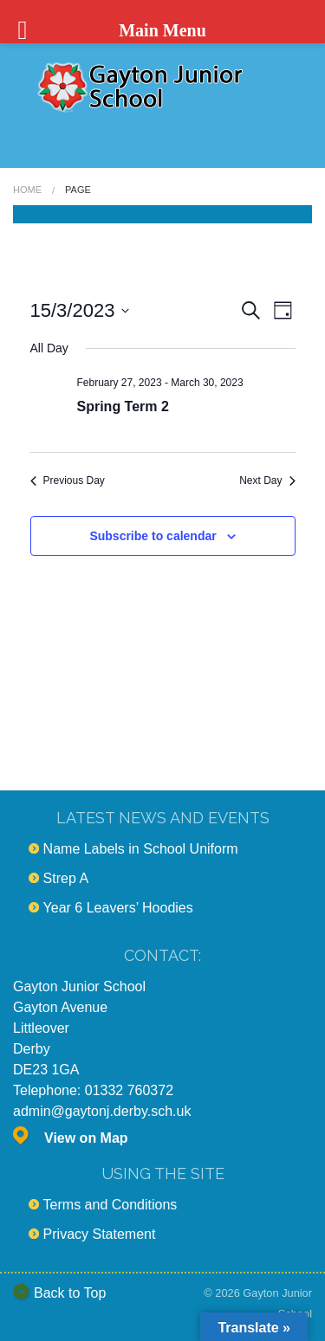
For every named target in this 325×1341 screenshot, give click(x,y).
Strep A (65, 878)
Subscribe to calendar (152, 536)
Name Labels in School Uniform (140, 848)
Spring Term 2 (123, 406)
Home (27, 189)
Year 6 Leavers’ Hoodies (118, 907)
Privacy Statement (99, 1234)
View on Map (86, 1138)
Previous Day (67, 480)
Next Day (267, 480)
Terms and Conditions (110, 1204)
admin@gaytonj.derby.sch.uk (102, 1111)
